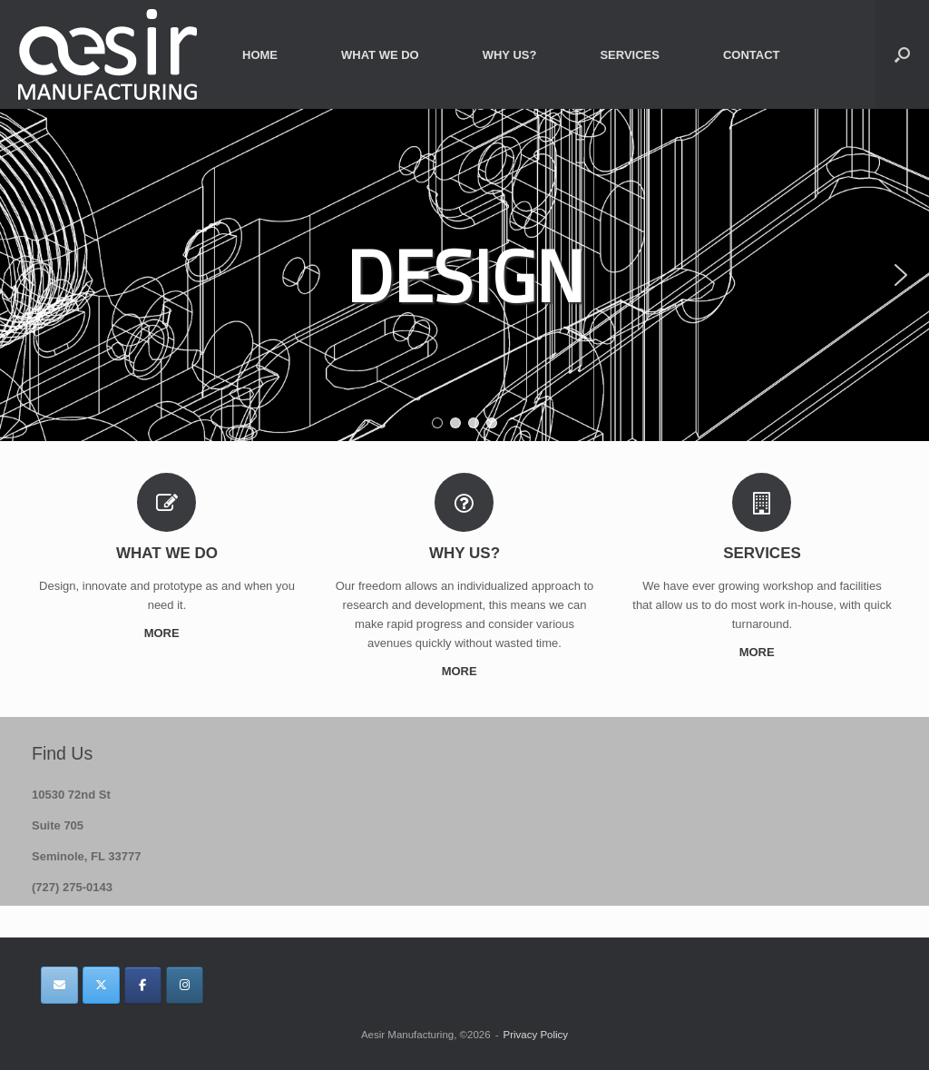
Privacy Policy (535, 1034)
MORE (167, 633)
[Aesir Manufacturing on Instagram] (184, 985)
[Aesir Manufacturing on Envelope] (59, 985)
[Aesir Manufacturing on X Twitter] (101, 985)
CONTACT (751, 55)
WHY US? (510, 55)
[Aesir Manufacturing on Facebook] (142, 985)
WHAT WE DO (380, 55)
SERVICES (630, 55)
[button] (902, 54)
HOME (260, 55)
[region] (464, 275)
